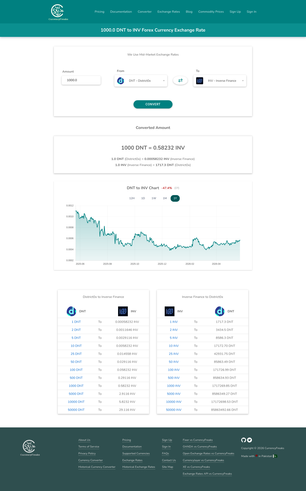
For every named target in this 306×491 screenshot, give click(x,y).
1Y (175, 198)
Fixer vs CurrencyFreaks (198, 440)
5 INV (174, 338)
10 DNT (76, 346)
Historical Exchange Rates (138, 467)
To (197, 71)
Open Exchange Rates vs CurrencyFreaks (208, 453)
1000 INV (174, 386)
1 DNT (76, 322)
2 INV (174, 330)
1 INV (174, 322)
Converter (145, 12)
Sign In (251, 12)
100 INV (174, 370)
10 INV (174, 346)
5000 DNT (76, 394)
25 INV (174, 354)
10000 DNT (76, 402)
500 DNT (76, 378)
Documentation (121, 12)
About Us (84, 440)
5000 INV (174, 394)
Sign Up (235, 12)
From (120, 71)
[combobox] (140, 81)
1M (165, 198)
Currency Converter (90, 460)
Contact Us (169, 460)
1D (143, 198)
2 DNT (76, 330)
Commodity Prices (211, 12)
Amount (68, 71)
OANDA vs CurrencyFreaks (200, 446)
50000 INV (173, 410)
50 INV (174, 362)
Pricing (99, 12)
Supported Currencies (136, 453)
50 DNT (76, 362)
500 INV (174, 378)
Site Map (167, 467)
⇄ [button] (180, 80)
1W (154, 198)
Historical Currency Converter (97, 467)
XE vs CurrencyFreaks (196, 467)
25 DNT (76, 354)
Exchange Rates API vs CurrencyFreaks (207, 474)
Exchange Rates (168, 12)
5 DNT (76, 338)
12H (132, 198)
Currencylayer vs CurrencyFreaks (203, 460)
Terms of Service (88, 446)
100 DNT (76, 370)
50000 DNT (76, 410)
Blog (189, 12)
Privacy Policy (87, 453)
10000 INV (173, 402)
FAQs (165, 453)
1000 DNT (76, 386)
